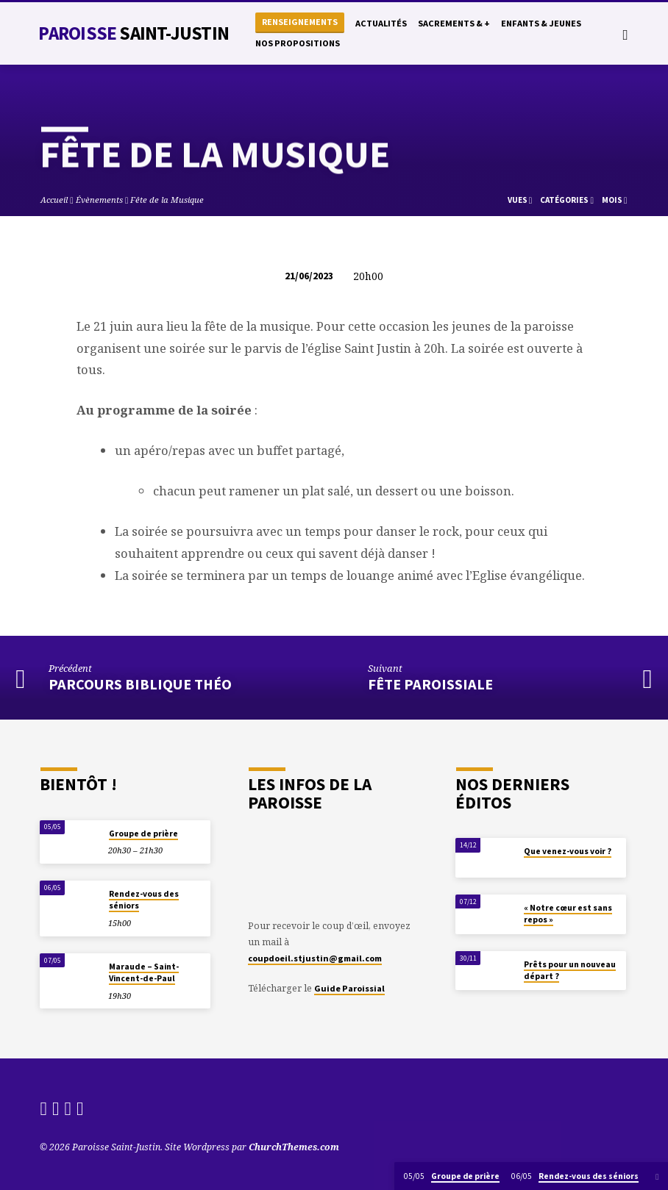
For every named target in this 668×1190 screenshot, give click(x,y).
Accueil (54, 199)
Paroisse (133, 33)
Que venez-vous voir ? (567, 851)
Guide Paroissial (349, 988)
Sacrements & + (454, 23)
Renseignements (300, 21)
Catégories (567, 200)
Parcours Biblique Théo (140, 684)
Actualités (381, 23)
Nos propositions (297, 43)
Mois (615, 200)
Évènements (99, 199)
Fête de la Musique (167, 199)
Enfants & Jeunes (541, 23)
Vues (520, 200)
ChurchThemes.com (294, 1147)
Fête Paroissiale (430, 684)
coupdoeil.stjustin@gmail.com (315, 958)
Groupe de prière (143, 833)
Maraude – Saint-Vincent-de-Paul (144, 972)
